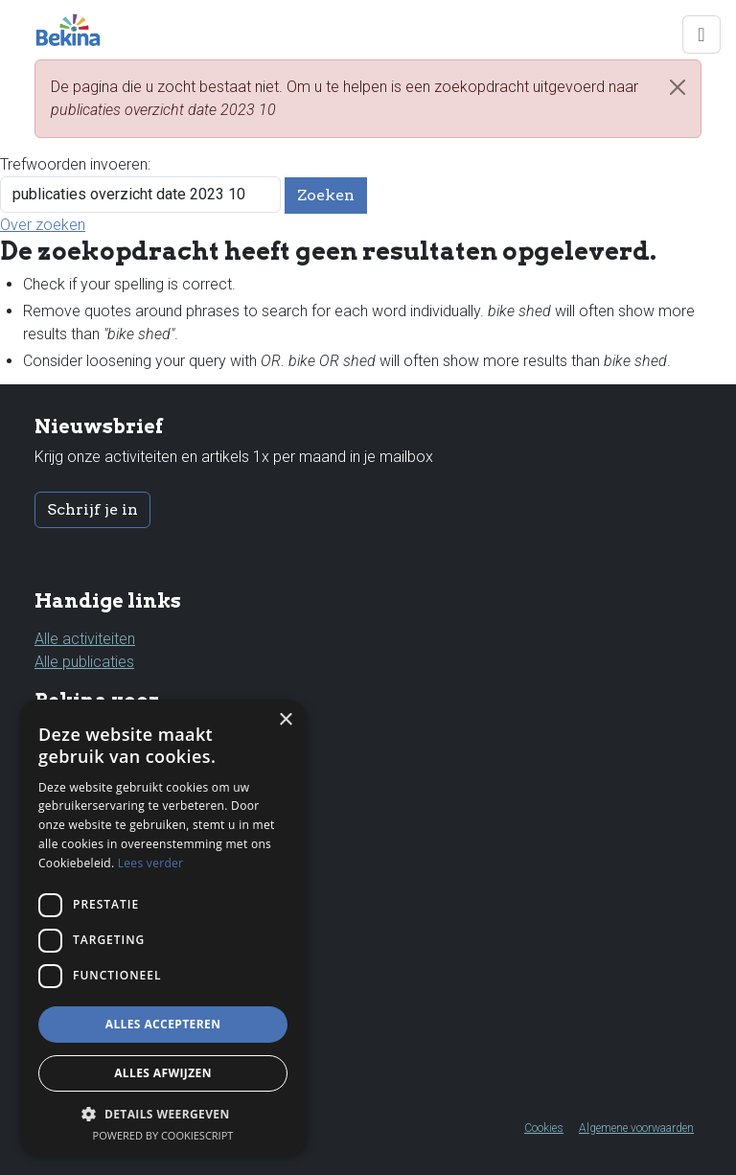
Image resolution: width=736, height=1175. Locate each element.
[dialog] (163, 928)
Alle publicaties (84, 662)
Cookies (544, 1128)
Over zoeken (42, 225)
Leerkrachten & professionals (132, 784)
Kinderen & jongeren (101, 761)
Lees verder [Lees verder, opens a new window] (151, 863)
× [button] (285, 720)
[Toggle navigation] (701, 34)
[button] (163, 1113)
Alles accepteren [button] (163, 1024)
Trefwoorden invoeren (74, 164)
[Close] (678, 87)
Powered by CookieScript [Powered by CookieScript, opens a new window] (163, 1135)
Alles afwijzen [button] (163, 1073)
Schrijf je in (92, 509)
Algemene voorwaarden (636, 1128)
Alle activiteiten (84, 639)
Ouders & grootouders (109, 738)
